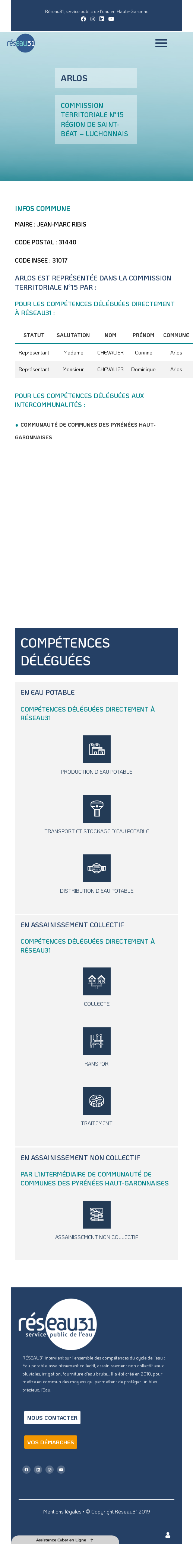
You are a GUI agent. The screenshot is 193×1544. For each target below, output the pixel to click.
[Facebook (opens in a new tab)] (83, 19)
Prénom (143, 334)
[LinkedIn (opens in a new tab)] (101, 19)
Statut (34, 334)
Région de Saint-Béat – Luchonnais (94, 129)
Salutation (73, 334)
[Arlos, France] (96, 535)
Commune (176, 334)
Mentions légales (62, 1511)
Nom (110, 334)
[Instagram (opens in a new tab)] (92, 19)
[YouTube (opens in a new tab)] (110, 19)
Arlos (176, 352)
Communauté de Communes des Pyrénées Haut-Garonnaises (94, 1178)
